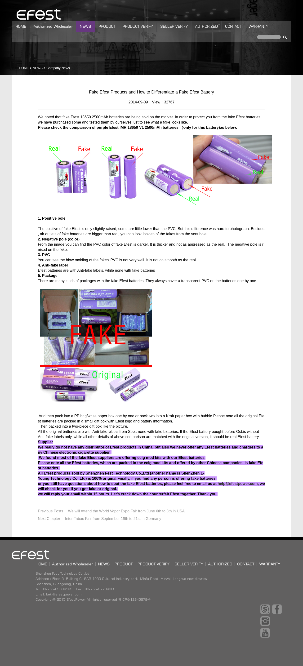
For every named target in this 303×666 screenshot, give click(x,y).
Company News (58, 68)
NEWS (85, 26)
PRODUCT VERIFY (138, 26)
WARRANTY (258, 26)
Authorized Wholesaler (53, 26)
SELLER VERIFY (174, 26)
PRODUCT (106, 26)
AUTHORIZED (206, 26)
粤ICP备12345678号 (134, 599)
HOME (20, 26)
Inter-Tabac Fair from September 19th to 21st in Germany (113, 519)
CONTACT (233, 26)
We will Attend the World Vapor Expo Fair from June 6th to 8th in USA (126, 511)
